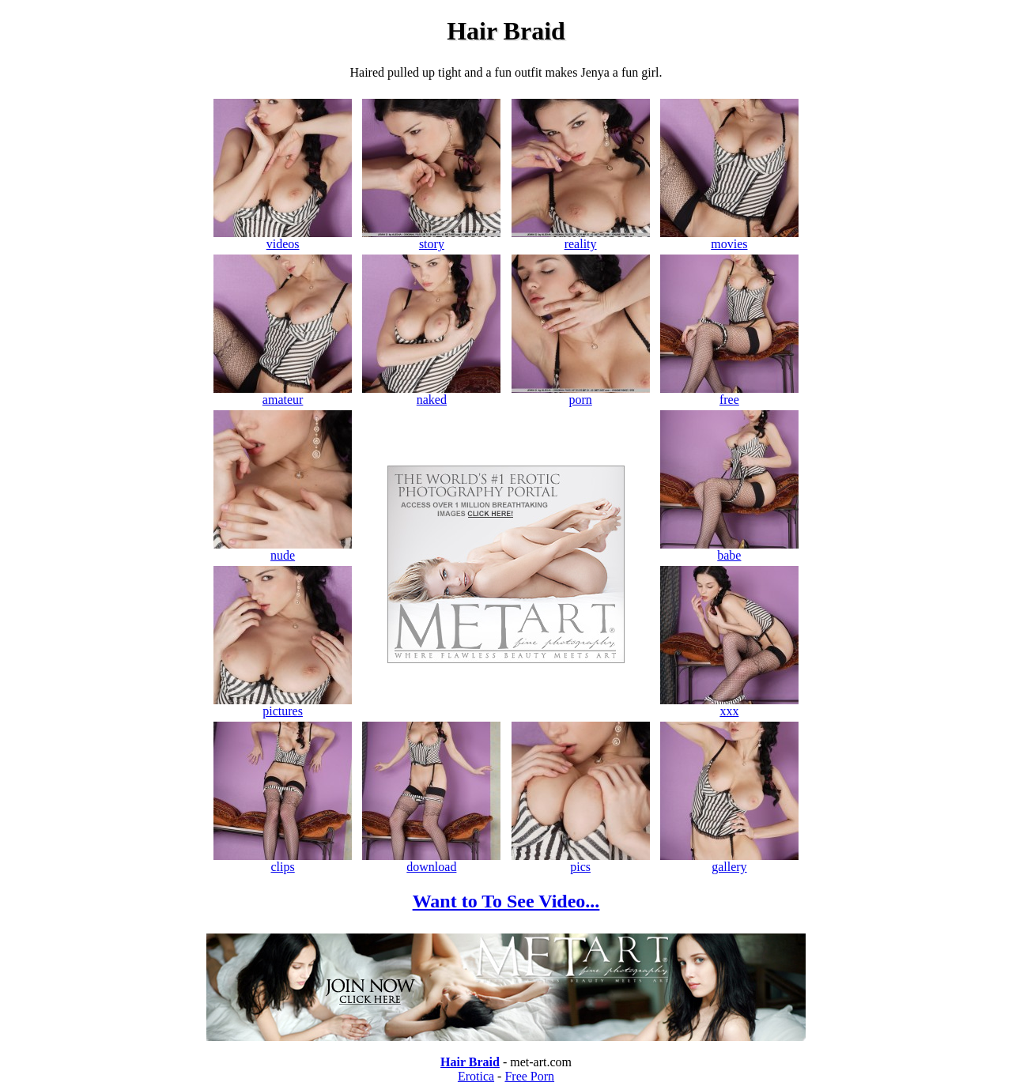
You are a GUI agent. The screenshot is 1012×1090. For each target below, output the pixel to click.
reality (581, 238)
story (431, 238)
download (431, 861)
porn (581, 394)
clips (282, 861)
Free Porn (529, 1076)
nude (282, 549)
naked (431, 394)
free (729, 394)
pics (581, 861)
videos (282, 238)
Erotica (476, 1076)
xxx (729, 705)
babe (729, 549)
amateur (282, 394)
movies (729, 238)
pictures (282, 705)
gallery (729, 861)
